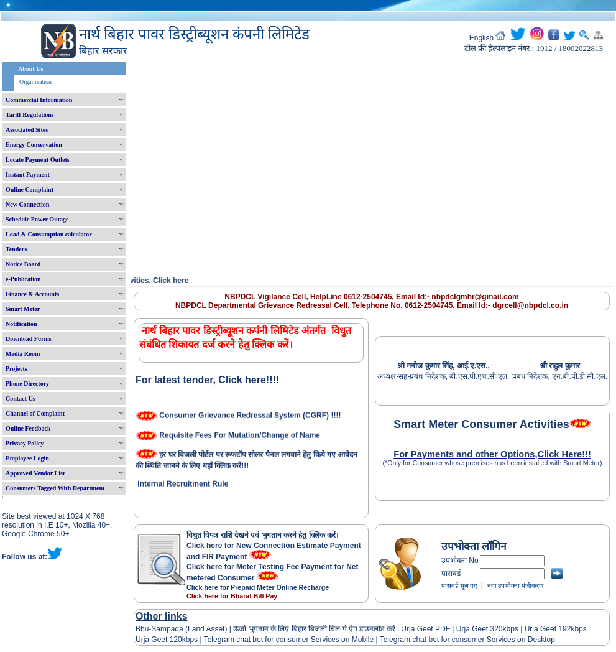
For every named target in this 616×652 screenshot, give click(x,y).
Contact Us (20, 398)
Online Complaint (29, 189)
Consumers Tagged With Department (55, 488)
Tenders (16, 249)
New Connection (27, 204)
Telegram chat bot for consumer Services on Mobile (289, 639)
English (481, 38)
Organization (35, 81)
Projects (16, 368)
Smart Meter (23, 308)
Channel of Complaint (35, 413)
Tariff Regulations (30, 114)
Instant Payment (28, 174)
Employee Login (27, 458)
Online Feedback (28, 428)
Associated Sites (27, 129)
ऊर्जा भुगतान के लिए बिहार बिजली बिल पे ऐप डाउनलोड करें (314, 629)
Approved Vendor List (35, 473)
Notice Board (23, 264)
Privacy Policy (25, 443)
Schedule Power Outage (37, 219)
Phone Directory (27, 383)
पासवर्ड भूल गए (459, 585)
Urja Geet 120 (159, 639)
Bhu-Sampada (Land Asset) (181, 629)
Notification (21, 323)
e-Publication (23, 279)
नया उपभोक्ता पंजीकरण (515, 585)
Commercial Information (39, 99)
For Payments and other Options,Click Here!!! (492, 454)
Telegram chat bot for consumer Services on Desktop (467, 639)
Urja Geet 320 (479, 629)
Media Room (23, 353)
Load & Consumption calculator (49, 234)
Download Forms (29, 338)
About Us (30, 68)
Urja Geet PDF (425, 629)
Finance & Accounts (32, 294)
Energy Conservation (34, 144)
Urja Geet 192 (546, 629)
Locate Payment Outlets (38, 159)
